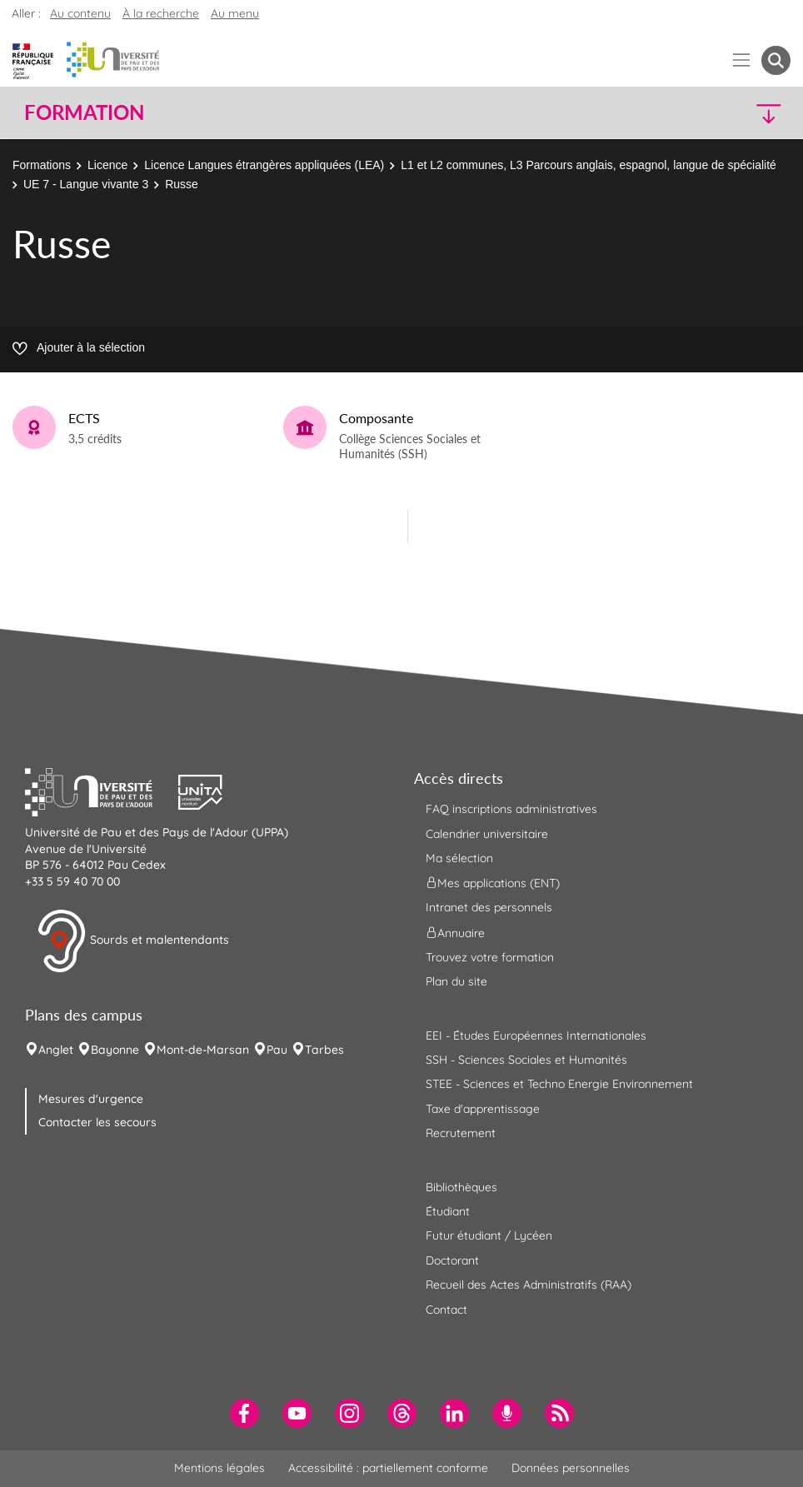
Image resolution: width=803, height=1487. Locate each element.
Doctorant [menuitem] (452, 1260)
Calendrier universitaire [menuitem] (487, 833)
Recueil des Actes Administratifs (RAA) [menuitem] (528, 1284)
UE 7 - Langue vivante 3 (85, 184)
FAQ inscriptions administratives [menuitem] (511, 808)
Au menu (235, 13)
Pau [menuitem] (277, 1049)
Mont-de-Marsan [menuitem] (203, 1049)
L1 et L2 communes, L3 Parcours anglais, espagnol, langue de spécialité (588, 165)
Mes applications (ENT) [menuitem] (493, 883)
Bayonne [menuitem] (115, 1049)
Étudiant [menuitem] (448, 1211)
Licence (107, 165)
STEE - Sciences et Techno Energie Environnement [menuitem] (559, 1083)
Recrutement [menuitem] (461, 1132)
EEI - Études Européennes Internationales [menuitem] (536, 1035)
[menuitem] (244, 1413)
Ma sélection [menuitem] (459, 858)
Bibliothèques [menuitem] (461, 1187)
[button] (697, 113)
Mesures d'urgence (90, 1098)
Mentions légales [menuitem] (219, 1467)
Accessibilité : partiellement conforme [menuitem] (388, 1467)
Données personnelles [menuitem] (570, 1467)
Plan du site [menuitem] (456, 981)
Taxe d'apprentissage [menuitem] (483, 1108)
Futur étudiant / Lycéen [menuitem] (489, 1235)
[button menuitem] (776, 60)
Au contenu (80, 13)
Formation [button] (84, 112)
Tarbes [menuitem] (324, 1049)
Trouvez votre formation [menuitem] (490, 957)
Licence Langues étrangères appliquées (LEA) (264, 165)
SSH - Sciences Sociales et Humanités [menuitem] (526, 1059)
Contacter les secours (97, 1122)
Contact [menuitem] (446, 1309)
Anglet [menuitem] (55, 1049)
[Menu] (741, 60)
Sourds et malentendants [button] (133, 941)
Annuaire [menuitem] (455, 932)
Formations (41, 165)
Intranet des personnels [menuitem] (489, 907)
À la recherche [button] (160, 13)
